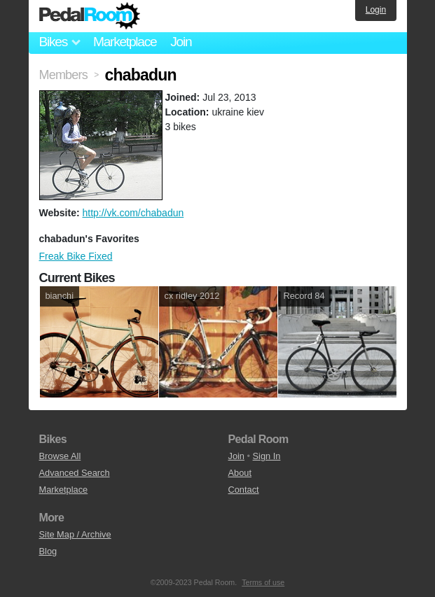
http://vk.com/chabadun (133, 212)
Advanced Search (74, 473)
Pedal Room (89, 16)
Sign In (267, 456)
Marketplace (124, 41)
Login (376, 10)
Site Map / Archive (75, 534)
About (239, 473)
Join (180, 41)
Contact (243, 489)
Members (63, 75)
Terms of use (263, 582)
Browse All (60, 456)
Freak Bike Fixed (76, 256)
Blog (48, 551)
